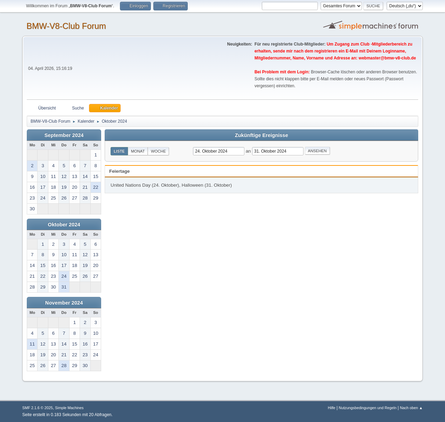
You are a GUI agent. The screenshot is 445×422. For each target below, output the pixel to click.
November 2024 (64, 303)
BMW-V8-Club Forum (66, 26)
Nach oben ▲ (411, 408)
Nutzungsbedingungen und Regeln (367, 408)
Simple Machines (69, 408)
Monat (138, 151)
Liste (119, 151)
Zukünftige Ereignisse (261, 135)
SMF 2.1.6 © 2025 (37, 408)
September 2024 (63, 135)
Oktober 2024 (64, 224)
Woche (158, 151)
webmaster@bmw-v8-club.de (387, 58)
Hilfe (331, 408)
